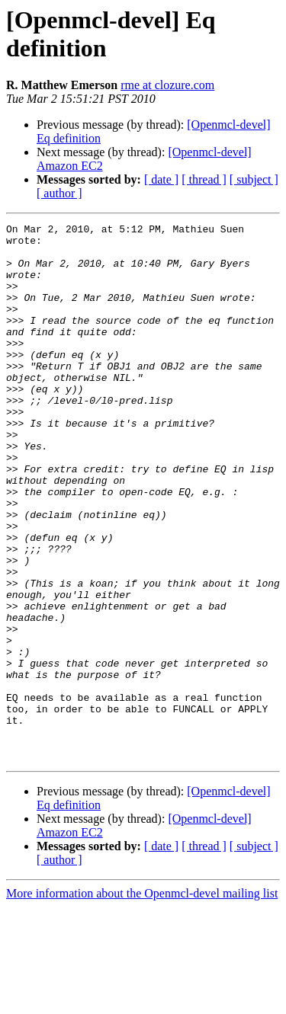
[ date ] (161, 179)
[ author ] (59, 193)
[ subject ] (254, 179)
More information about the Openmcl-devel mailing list (142, 1000)
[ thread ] (204, 179)
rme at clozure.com (167, 84)
